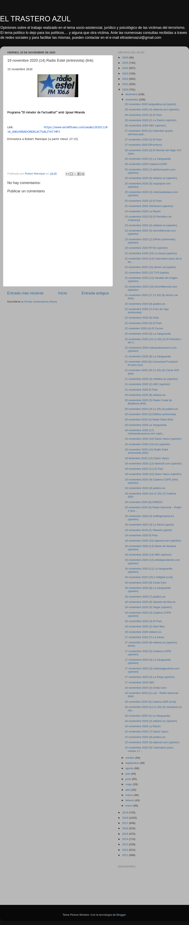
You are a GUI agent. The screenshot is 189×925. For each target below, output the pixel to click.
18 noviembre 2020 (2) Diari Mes (145, 626)
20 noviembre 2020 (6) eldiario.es (145, 394)
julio (128, 773)
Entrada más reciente (25, 293)
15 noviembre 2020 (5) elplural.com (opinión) (152, 742)
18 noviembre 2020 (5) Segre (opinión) (148, 607)
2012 (125, 849)
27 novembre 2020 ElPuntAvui (143, 144)
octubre (130, 757)
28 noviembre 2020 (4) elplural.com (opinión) (152, 109)
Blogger (121, 914)
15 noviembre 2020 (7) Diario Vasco (146, 731)
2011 (125, 855)
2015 (125, 833)
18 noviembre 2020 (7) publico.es (145, 596)
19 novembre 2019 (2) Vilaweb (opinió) (148, 530)
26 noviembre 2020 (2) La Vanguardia (148, 158)
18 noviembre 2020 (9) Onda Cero (146, 582)
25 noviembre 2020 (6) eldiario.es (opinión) (151, 178)
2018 (125, 817)
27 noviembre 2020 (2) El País (143, 139)
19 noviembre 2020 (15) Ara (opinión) (147, 444)
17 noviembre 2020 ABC (139, 682)
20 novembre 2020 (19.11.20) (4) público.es (151, 408)
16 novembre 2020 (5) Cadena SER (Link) (150, 701)
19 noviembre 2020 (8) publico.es (145, 488)
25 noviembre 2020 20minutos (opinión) (149, 206)
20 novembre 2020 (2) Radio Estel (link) (149, 419)
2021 (125, 84)
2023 (125, 73)
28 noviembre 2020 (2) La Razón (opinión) (150, 120)
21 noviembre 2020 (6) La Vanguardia (148, 356)
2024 (125, 68)
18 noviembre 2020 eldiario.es (143, 631)
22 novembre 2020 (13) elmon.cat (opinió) (150, 267)
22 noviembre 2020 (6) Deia (142, 317)
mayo (129, 784)
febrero (130, 800)
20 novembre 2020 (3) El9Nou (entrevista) (150, 414)
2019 (125, 812)
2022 (125, 78)
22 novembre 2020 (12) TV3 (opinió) (147, 272)
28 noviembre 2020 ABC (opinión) (145, 125)
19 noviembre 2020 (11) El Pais (144, 468)
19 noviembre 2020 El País (141, 535)
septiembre (132, 763)
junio (128, 779)
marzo (129, 795)
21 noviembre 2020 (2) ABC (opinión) (147, 384)
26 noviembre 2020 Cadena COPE (146, 164)
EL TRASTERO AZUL (35, 19)
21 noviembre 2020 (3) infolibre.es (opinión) (151, 378)
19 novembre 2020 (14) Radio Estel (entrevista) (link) (146, 451)
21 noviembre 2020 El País (141, 389)
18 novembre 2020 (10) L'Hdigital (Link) (149, 577)
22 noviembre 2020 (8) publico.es (145, 303)
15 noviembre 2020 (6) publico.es (145, 737)
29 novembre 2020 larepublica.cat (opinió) (150, 104)
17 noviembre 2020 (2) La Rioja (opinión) (150, 676)
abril (128, 789)
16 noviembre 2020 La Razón (143, 726)
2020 (125, 89)
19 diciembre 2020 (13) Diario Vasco (147, 458)
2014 (125, 839)
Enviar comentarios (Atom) (41, 301)
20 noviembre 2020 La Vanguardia (146, 424)
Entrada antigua (95, 293)
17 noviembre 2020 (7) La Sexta (144, 637)
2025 (125, 62)
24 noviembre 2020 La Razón (143, 211)
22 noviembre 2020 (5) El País (143, 323)
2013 (125, 844)
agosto (129, 768)
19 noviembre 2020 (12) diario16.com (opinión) (153, 463)
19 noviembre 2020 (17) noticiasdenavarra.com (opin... (145, 432)
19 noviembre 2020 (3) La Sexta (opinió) (149, 524)
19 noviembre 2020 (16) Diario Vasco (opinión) (153, 438)
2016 (125, 828)
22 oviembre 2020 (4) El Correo (144, 328)
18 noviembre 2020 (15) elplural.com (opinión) (153, 540)
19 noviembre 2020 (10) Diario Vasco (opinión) (153, 474)
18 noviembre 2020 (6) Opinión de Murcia (150, 601)
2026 (125, 57)
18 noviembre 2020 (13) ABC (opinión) (148, 554)
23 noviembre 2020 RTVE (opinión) (146, 247)
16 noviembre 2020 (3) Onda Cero (146, 687)
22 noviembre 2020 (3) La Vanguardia (148, 333)
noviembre (132, 99)
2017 (125, 823)
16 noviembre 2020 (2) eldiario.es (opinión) (151, 721)
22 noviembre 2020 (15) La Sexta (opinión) (151, 253)
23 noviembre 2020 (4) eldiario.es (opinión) (151, 225)
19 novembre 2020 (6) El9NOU (144, 502)
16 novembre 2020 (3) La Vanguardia (147, 715)
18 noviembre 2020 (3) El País (143, 621)
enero (129, 805)
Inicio (62, 293)
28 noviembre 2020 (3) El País (143, 114)
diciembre (131, 94)
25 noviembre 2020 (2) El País (143, 200)
